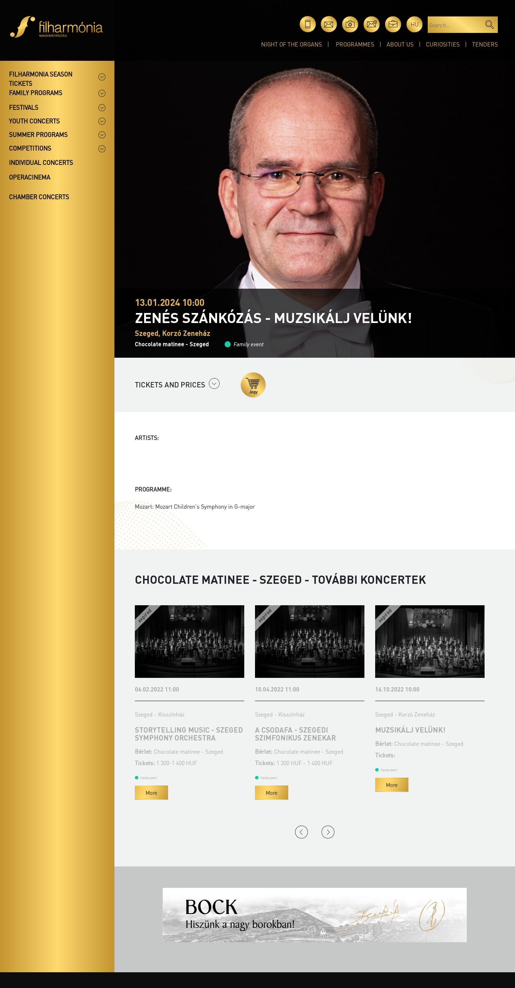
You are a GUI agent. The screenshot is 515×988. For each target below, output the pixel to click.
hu (415, 24)
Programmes (355, 44)
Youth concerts (34, 121)
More (151, 792)
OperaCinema (29, 177)
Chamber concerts (39, 197)
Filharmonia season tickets (40, 78)
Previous (301, 832)
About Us (400, 44)
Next (328, 832)
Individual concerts (41, 162)
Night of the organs (291, 44)
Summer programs (38, 134)
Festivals (23, 107)
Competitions (30, 148)
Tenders (485, 44)
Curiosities (443, 44)
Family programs (35, 93)
